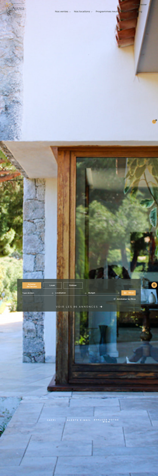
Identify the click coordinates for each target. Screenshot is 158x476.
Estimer (73, 285)
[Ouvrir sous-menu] (69, 11)
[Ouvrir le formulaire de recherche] (128, 293)
